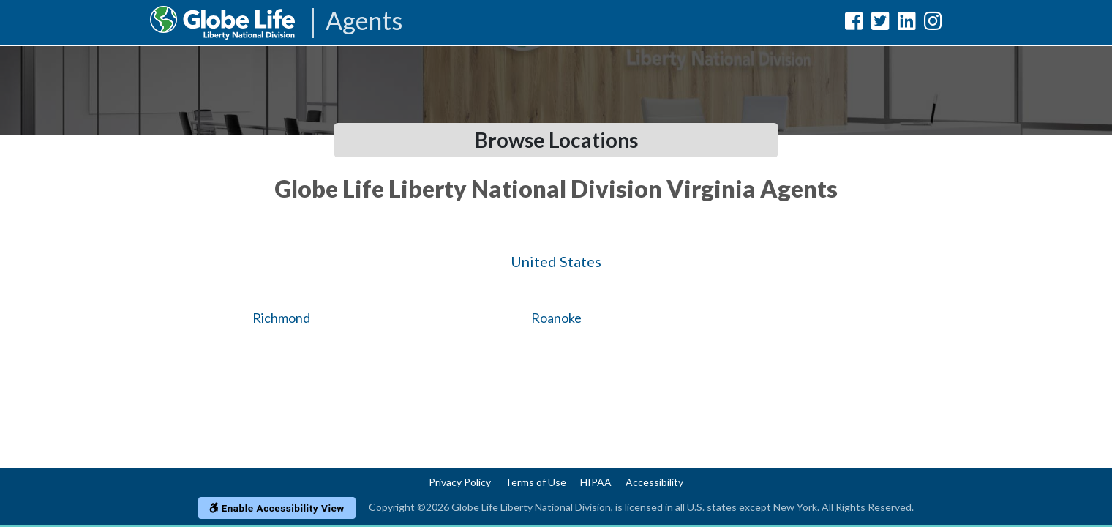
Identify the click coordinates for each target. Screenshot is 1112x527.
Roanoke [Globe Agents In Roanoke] (556, 318)
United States (556, 261)
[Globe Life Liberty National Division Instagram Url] (933, 24)
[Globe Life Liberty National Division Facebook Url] (854, 24)
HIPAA (596, 482)
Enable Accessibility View (277, 508)
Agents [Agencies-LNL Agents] (364, 21)
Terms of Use (535, 482)
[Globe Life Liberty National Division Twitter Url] (880, 24)
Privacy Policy (460, 482)
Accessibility (654, 482)
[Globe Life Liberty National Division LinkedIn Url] (907, 24)
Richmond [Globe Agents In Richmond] (281, 318)
